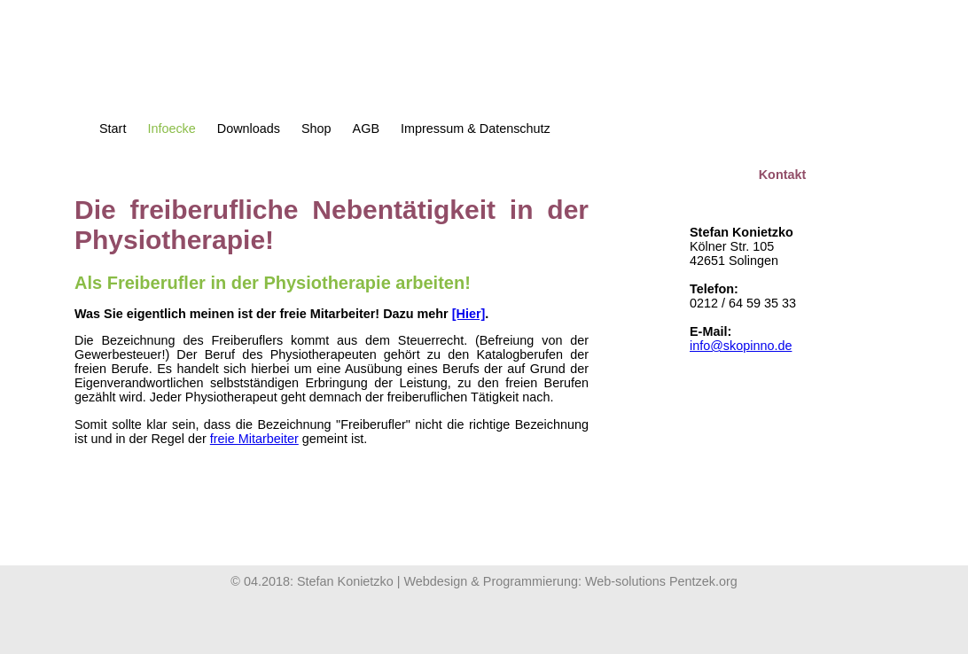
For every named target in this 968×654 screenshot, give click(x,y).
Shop (316, 128)
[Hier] (469, 314)
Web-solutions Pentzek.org (661, 581)
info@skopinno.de (741, 346)
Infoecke (171, 128)
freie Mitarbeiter (254, 439)
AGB (366, 128)
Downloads (248, 128)
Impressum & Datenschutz (475, 128)
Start (112, 128)
